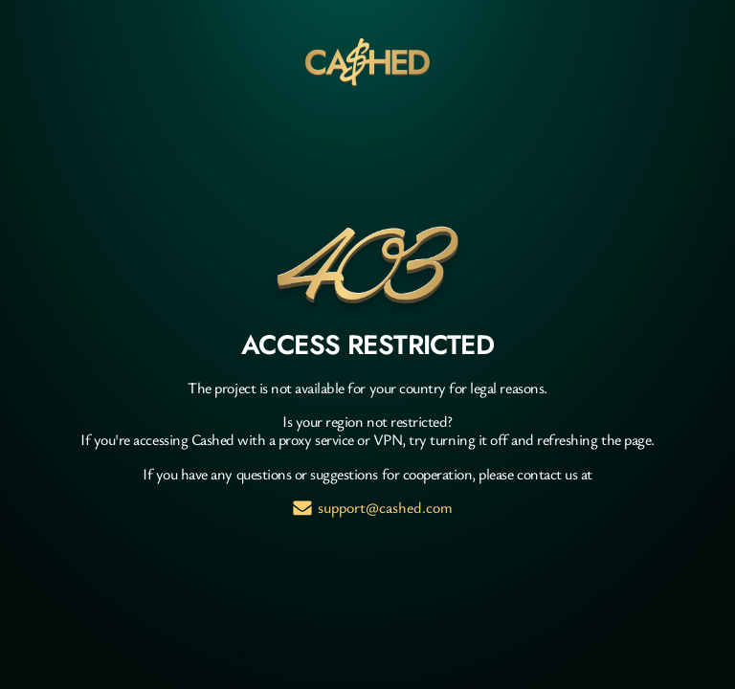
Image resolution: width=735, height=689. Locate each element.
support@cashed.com (385, 508)
